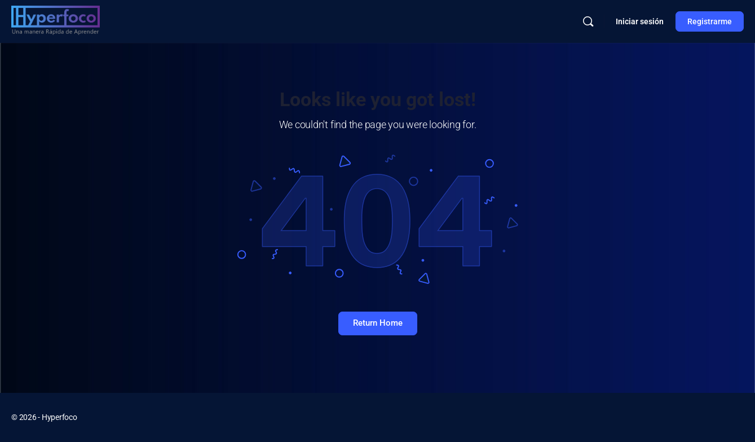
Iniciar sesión (640, 21)
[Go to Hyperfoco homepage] (55, 20)
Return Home (378, 323)
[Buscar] (588, 21)
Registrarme (709, 21)
